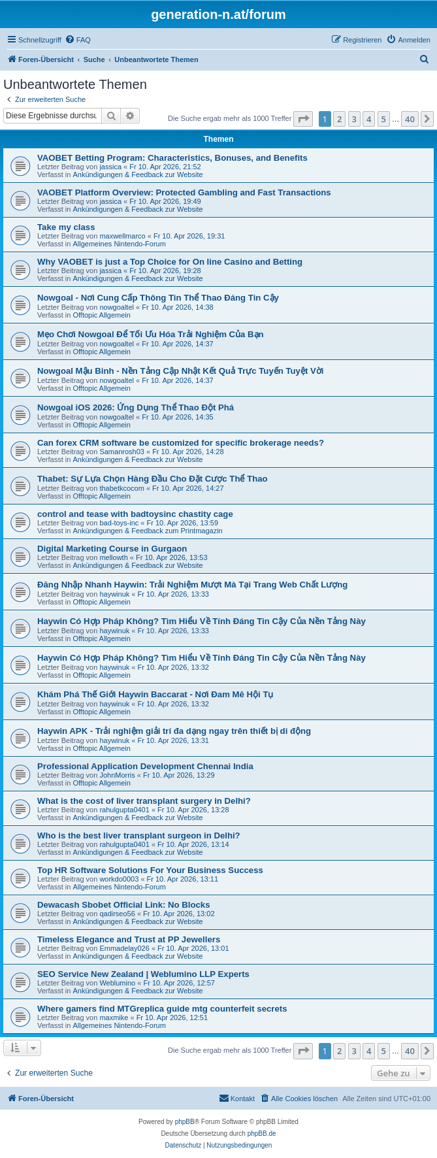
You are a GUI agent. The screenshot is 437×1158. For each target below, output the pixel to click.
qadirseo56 (117, 914)
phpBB (185, 1121)
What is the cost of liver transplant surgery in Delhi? (144, 801)
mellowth (113, 557)
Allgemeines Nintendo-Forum (119, 244)
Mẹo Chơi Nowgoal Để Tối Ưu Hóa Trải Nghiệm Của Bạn (150, 334)
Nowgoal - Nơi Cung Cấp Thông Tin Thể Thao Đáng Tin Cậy (158, 298)
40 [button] (410, 119)
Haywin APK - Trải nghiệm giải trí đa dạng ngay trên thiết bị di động (174, 731)
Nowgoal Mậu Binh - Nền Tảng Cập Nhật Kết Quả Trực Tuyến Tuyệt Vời (180, 371)
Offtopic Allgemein (101, 315)
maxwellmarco (122, 236)
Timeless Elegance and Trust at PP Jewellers (128, 939)
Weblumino (117, 983)
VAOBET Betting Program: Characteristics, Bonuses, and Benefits (172, 158)
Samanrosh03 (121, 451)
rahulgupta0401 (124, 810)
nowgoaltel (116, 307)
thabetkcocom (121, 488)
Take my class (66, 227)
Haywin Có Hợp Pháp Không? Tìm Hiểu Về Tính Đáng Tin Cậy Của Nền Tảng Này (201, 621)
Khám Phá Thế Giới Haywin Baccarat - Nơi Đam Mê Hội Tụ (155, 694)
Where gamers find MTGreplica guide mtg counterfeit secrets (162, 1009)
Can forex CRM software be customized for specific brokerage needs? (180, 443)
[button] (303, 119)
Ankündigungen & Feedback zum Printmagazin (147, 531)
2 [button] (339, 119)
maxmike (113, 1017)
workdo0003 (118, 879)
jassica (110, 167)
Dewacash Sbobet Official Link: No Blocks (123, 905)
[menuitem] (78, 40)
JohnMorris (117, 775)
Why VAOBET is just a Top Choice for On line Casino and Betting (169, 262)
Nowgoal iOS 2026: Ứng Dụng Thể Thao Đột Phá (135, 407)
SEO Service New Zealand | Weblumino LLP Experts (143, 974)
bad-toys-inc (118, 523)
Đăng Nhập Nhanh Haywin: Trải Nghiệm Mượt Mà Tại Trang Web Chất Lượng (192, 584)
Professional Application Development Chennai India (145, 766)
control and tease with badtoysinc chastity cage (135, 514)
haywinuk (114, 594)
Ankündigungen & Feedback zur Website (137, 174)
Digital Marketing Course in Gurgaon (112, 549)
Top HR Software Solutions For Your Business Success (150, 870)
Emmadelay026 (124, 948)
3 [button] (354, 119)
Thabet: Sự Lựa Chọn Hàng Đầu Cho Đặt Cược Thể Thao (152, 479)
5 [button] (383, 119)
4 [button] (368, 119)
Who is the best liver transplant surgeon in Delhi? (138, 835)
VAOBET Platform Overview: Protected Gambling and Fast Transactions (184, 192)
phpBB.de (262, 1133)
